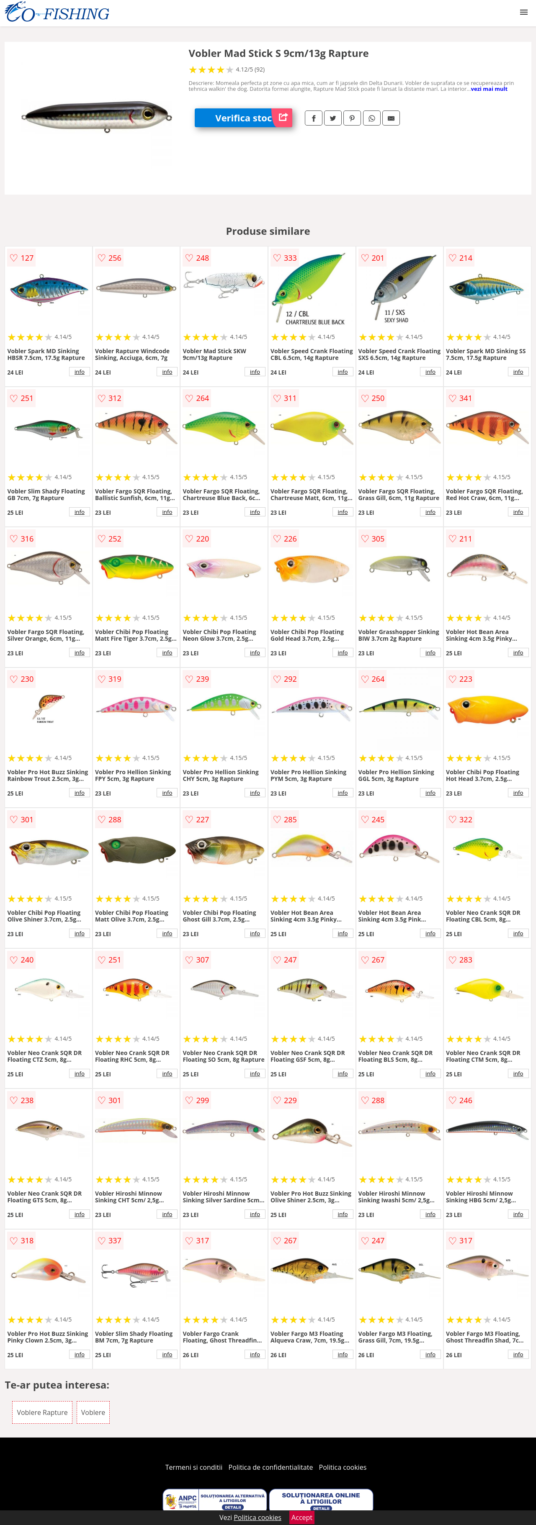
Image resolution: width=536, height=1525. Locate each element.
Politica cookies (343, 1467)
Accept (301, 1517)
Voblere (93, 1412)
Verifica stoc (253, 117)
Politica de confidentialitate (271, 1467)
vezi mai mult (489, 88)
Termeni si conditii (194, 1467)
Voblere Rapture (42, 1412)
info (80, 371)
